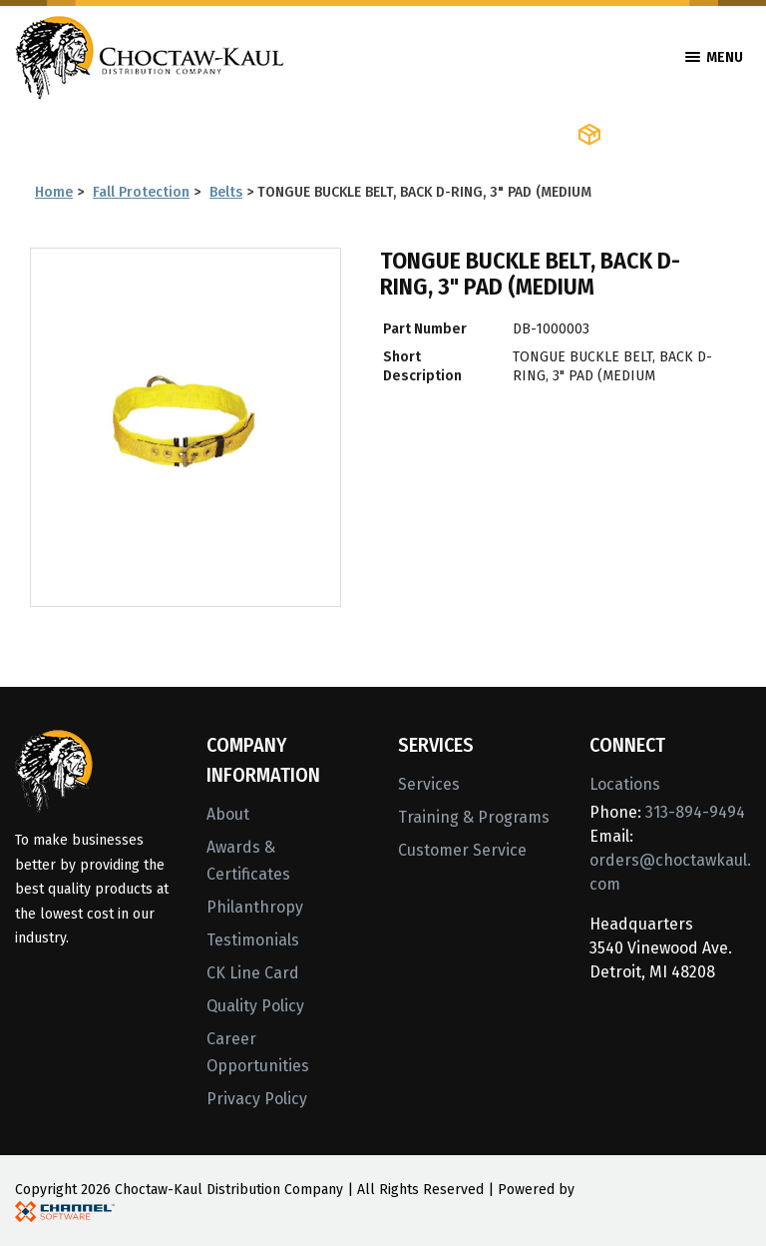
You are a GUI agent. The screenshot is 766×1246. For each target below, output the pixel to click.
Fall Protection (141, 192)
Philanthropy (254, 907)
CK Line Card (252, 972)
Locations (624, 784)
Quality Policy (255, 1005)
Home (54, 192)
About (227, 814)
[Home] (149, 55)
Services (429, 784)
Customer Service (462, 850)
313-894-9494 (695, 812)
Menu (714, 57)
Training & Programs (474, 817)
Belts (225, 192)
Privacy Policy (256, 1098)
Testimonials (252, 940)
